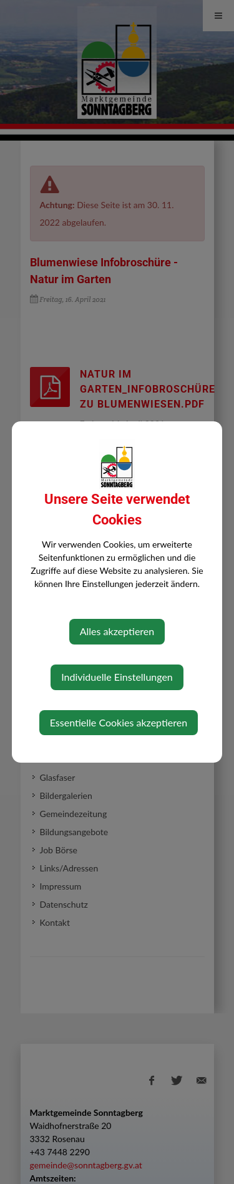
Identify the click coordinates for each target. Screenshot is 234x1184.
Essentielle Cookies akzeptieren (118, 722)
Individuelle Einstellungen (117, 677)
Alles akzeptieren (117, 631)
